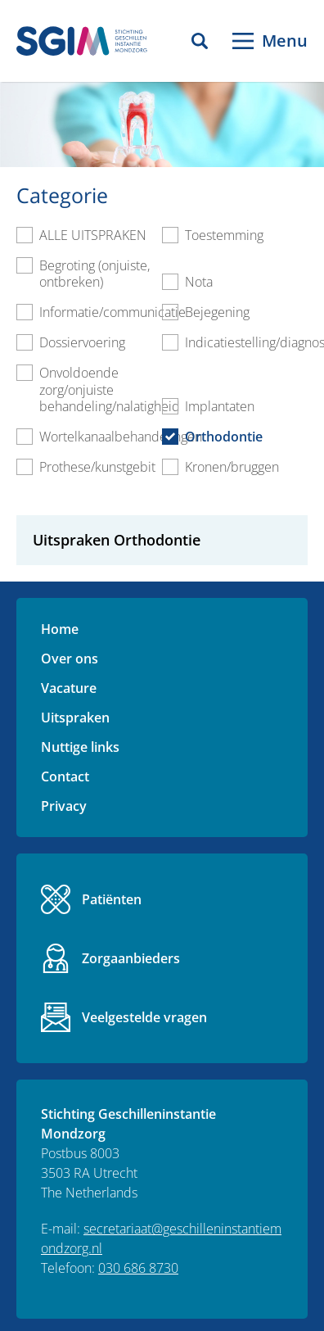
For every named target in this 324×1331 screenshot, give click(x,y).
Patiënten (112, 899)
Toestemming (224, 235)
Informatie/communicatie (112, 312)
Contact (65, 776)
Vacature (69, 688)
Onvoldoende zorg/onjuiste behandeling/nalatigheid (109, 390)
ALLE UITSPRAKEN (92, 235)
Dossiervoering (82, 342)
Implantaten (219, 406)
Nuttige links (80, 747)
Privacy (64, 806)
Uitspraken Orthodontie (116, 541)
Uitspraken (75, 717)
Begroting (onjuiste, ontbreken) (94, 274)
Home (60, 629)
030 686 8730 (138, 1268)
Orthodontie (224, 437)
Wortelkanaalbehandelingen (120, 437)
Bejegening (217, 312)
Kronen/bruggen (232, 467)
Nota (199, 282)
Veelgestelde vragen (144, 1017)
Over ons (69, 658)
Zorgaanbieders (131, 958)
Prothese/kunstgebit (97, 467)
